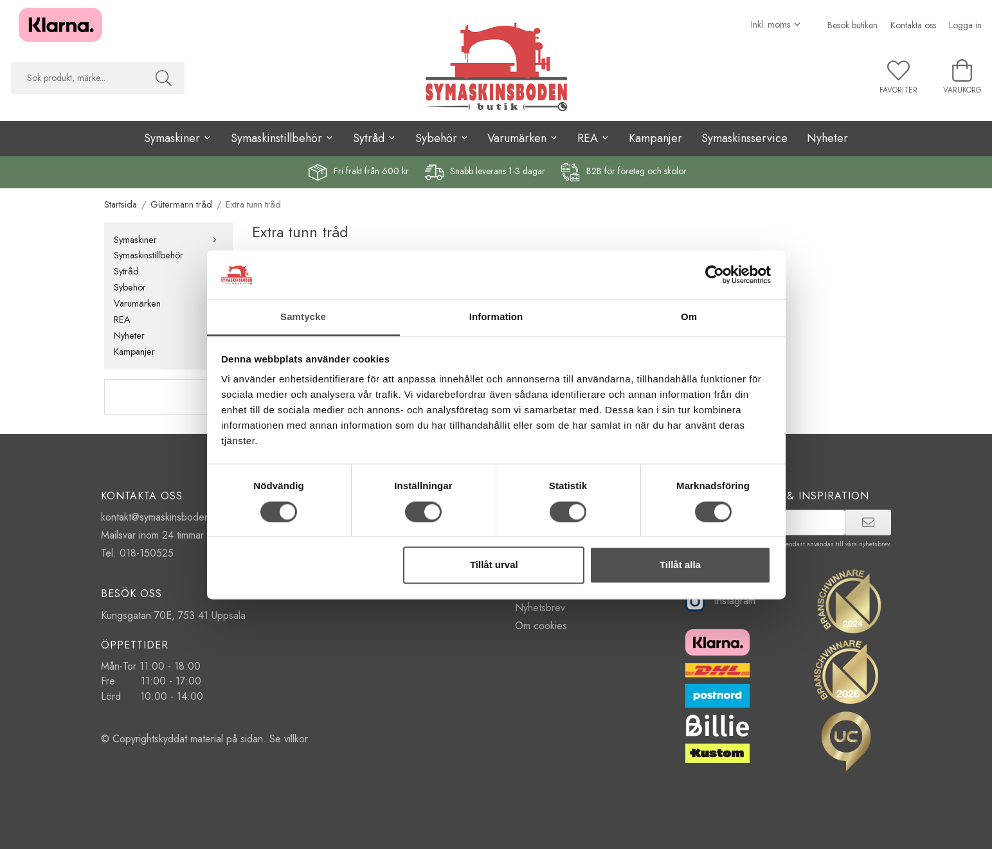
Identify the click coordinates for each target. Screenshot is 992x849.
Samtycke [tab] (303, 317)
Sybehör (168, 287)
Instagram (720, 600)
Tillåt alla (680, 565)
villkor (296, 738)
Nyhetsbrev (540, 607)
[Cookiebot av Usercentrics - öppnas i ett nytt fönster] (714, 274)
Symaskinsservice (744, 138)
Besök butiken (852, 25)
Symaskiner (168, 239)
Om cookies (541, 625)
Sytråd (168, 271)
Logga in (965, 25)
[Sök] (164, 78)
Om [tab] (689, 317)
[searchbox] (77, 78)
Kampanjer (655, 138)
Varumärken (168, 303)
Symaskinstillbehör (168, 255)
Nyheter (827, 138)
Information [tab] (496, 317)
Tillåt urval (494, 565)
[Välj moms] (776, 24)
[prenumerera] (868, 522)
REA (168, 319)
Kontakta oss (913, 25)
